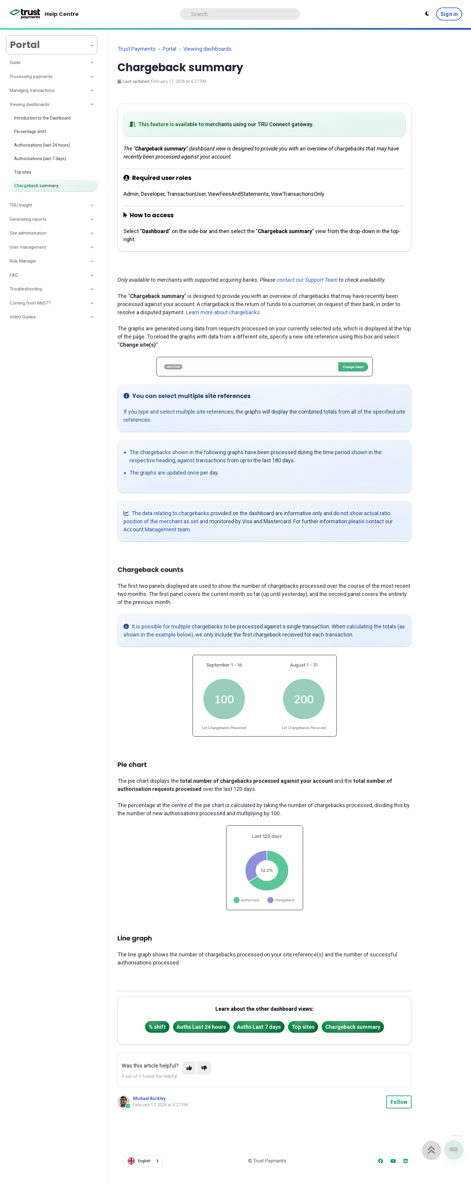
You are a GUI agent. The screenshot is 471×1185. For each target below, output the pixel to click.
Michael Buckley (149, 1098)
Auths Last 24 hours (201, 1027)
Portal (169, 49)
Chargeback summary (352, 1027)
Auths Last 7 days (259, 1027)
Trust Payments (136, 49)
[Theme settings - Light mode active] (427, 14)
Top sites (303, 1027)
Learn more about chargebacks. (223, 312)
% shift (157, 1027)
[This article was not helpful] (204, 1068)
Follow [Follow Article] (398, 1102)
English (139, 1161)
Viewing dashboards (207, 49)
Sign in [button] (449, 14)
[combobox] (143, 1161)
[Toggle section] (92, 63)
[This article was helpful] (189, 1068)
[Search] (240, 14)
